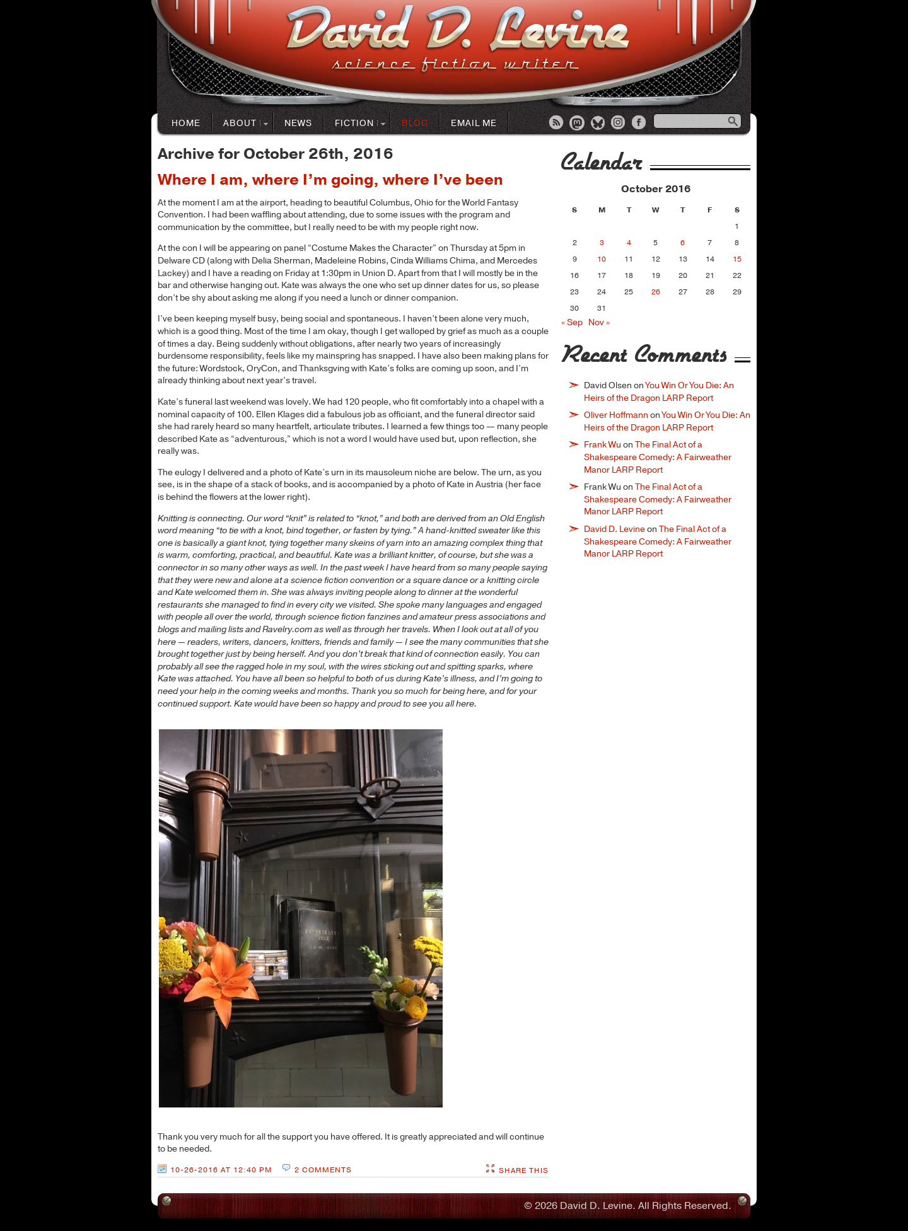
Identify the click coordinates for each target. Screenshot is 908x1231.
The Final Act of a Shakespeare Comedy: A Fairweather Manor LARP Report (657, 457)
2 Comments (323, 1170)
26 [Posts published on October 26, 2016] (655, 292)
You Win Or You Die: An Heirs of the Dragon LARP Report (659, 391)
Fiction (354, 123)
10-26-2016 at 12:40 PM (221, 1170)
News (298, 123)
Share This (524, 1170)
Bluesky (598, 123)
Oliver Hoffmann (616, 415)
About (240, 123)
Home (186, 123)
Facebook (640, 123)
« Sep (572, 322)
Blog (415, 123)
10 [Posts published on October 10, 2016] (601, 259)
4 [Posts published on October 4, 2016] (629, 243)
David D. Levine (614, 529)
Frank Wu (602, 445)
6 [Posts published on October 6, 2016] (682, 243)
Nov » (599, 322)
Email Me (474, 123)
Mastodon (577, 123)
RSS (557, 123)
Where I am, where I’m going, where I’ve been (330, 180)
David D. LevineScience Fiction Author (457, 39)
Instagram (619, 123)
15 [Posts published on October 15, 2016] (737, 259)
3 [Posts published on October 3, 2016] (602, 243)
